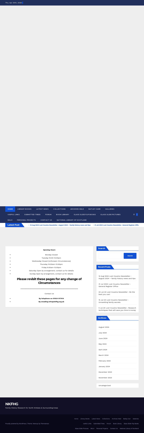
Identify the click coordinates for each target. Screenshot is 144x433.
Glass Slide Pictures (110, 214)
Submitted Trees (32, 214)
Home (10, 209)
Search (101, 248)
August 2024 (104, 327)
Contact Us (46, 220)
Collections (59, 209)
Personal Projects (26, 220)
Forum (48, 214)
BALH (10, 220)
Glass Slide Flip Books (85, 214)
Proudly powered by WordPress (16, 423)
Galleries (109, 209)
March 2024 (104, 355)
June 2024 (103, 338)
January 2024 (104, 366)
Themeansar (45, 423)
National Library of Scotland (72, 220)
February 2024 (105, 361)
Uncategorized (105, 386)
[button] (133, 214)
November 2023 (105, 378)
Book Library (62, 214)
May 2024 (103, 344)
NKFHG (11, 404)
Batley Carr (95, 209)
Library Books (24, 209)
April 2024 (103, 350)
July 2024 (103, 333)
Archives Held (77, 209)
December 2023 (105, 372)
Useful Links (14, 214)
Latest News (42, 209)
